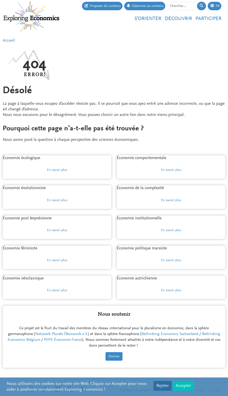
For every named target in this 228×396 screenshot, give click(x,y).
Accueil (9, 40)
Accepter (183, 386)
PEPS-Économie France (63, 340)
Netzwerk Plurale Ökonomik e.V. (61, 334)
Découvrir (178, 18)
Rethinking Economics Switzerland (169, 334)
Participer (208, 18)
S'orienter (147, 18)
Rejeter (162, 386)
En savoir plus (57, 170)
